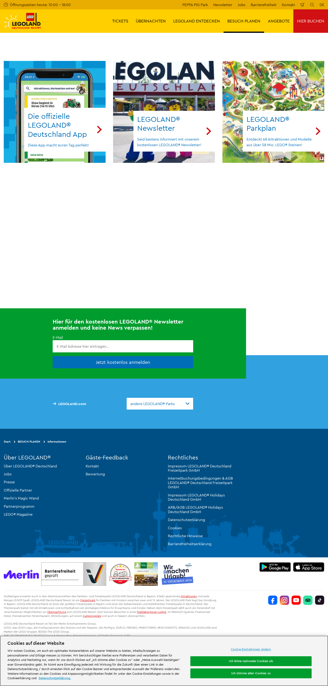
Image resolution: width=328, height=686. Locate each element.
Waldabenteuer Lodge (151, 612)
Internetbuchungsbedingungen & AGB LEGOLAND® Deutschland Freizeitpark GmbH (200, 482)
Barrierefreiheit (263, 4)
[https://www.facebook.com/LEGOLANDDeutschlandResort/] (272, 600)
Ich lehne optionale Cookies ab (251, 661)
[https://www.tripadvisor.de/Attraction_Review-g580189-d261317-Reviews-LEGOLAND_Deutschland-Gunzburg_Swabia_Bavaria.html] (308, 600)
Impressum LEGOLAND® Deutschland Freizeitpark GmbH (199, 468)
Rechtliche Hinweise (185, 535)
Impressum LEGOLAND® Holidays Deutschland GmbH (196, 497)
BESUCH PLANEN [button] (243, 21)
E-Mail (58, 337)
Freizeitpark (87, 600)
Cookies (175, 528)
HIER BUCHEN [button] (310, 21)
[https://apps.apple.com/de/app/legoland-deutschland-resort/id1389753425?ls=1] (308, 567)
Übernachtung (56, 612)
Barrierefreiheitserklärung (189, 543)
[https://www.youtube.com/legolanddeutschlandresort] (296, 600)
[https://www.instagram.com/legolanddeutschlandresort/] (284, 600)
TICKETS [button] (120, 21)
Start (7, 441)
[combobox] (160, 403)
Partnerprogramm (19, 506)
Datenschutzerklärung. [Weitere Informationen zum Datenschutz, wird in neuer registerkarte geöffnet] (55, 678)
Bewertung (95, 474)
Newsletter (222, 4)
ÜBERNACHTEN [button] (151, 21)
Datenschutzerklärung (186, 519)
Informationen (57, 441)
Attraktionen (189, 596)
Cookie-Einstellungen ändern (251, 649)
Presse (9, 482)
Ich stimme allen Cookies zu (251, 673)
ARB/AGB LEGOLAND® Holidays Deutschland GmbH (195, 509)
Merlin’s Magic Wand (21, 498)
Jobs (241, 4)
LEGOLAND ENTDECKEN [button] (196, 21)
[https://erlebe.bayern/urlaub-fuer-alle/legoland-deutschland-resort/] (73, 574)
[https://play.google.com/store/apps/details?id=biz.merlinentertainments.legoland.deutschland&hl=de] (275, 567)
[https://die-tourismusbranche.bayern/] (177, 574)
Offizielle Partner (18, 490)
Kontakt (288, 4)
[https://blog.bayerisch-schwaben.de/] (146, 574)
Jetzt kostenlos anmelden (123, 362)
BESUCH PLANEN (29, 441)
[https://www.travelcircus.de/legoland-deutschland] (120, 574)
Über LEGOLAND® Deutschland (30, 466)
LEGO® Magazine (18, 514)
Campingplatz (92, 616)
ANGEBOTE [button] (279, 21)
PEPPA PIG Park (195, 4)
